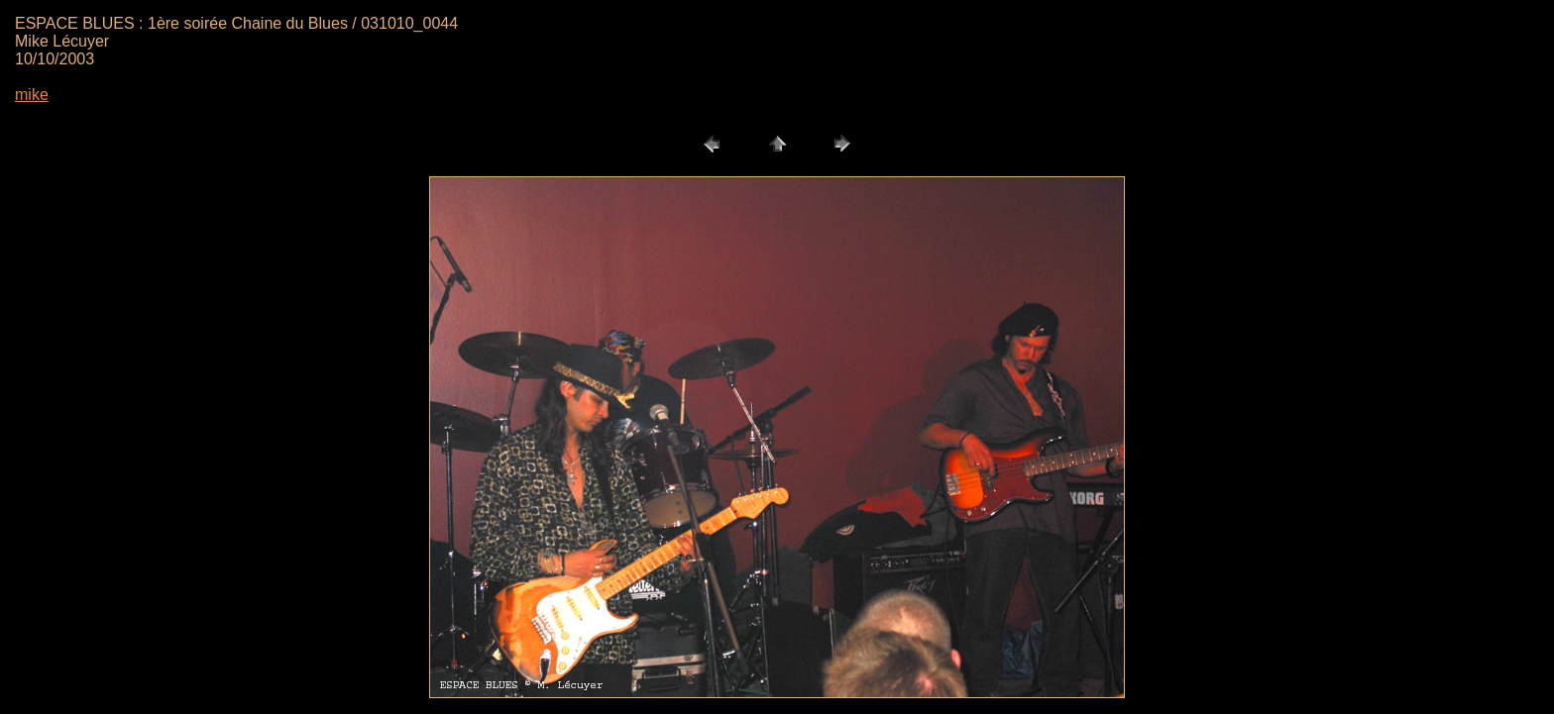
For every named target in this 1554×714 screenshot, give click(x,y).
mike (32, 94)
